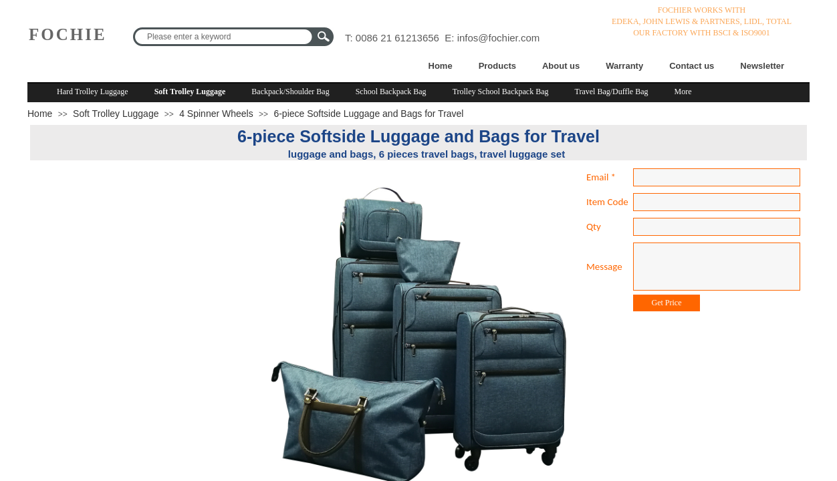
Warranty (624, 66)
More (683, 91)
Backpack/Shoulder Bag (290, 91)
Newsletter (762, 66)
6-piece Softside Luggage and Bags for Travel (368, 113)
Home (441, 66)
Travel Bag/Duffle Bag (611, 91)
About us (561, 66)
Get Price (667, 302)
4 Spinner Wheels (216, 113)
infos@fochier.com (498, 37)
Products (497, 66)
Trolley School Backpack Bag (501, 91)
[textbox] (225, 37)
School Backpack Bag (391, 91)
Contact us (691, 66)
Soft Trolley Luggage (190, 91)
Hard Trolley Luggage (92, 91)
